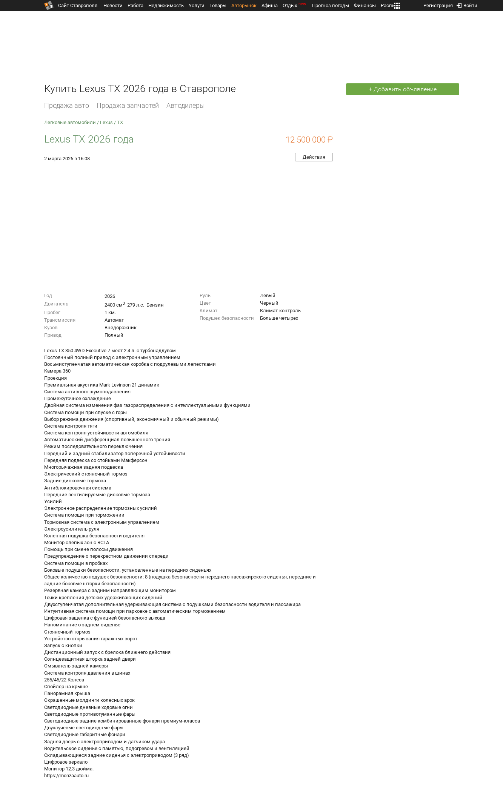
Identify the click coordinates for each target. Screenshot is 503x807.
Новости (113, 5)
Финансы (365, 5)
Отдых (295, 5)
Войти (467, 4)
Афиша (269, 5)
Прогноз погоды (330, 5)
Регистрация (438, 4)
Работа (135, 5)
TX (120, 122)
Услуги (197, 5)
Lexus (106, 122)
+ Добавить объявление (403, 89)
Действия (314, 157)
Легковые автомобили (70, 122)
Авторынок (244, 5)
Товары (217, 5)
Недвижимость (166, 5)
